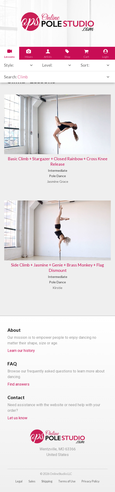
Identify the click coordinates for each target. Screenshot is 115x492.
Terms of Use (66, 481)
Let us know (17, 418)
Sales (32, 481)
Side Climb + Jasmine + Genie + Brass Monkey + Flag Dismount (57, 267)
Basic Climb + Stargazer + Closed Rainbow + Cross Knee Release (58, 161)
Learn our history (21, 350)
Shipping (46, 481)
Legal (18, 481)
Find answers (18, 384)
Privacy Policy (91, 481)
